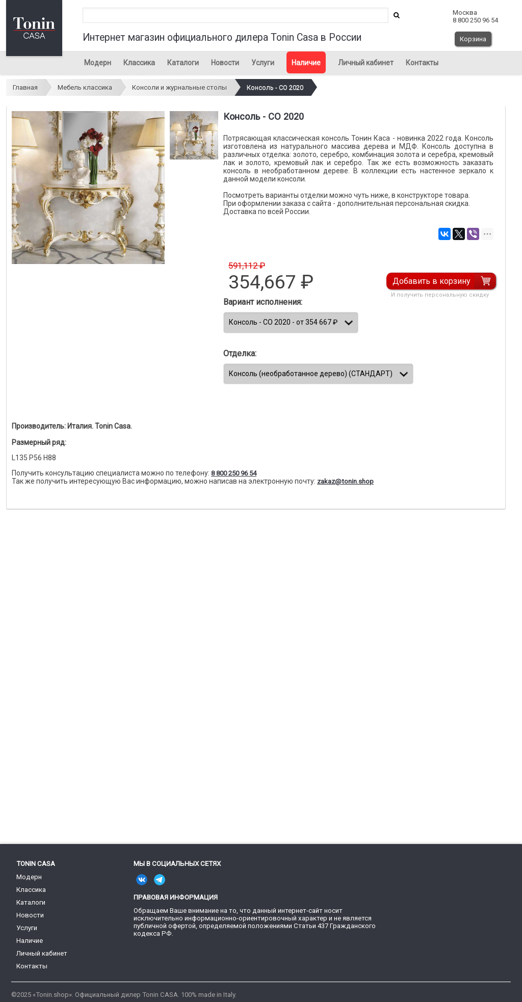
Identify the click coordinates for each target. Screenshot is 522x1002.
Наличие (306, 63)
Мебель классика (85, 87)
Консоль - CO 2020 (275, 87)
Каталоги (183, 63)
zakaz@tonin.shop (345, 481)
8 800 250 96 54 (233, 473)
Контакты (422, 63)
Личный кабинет (366, 63)
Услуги (262, 63)
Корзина (473, 39)
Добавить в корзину (432, 281)
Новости (225, 63)
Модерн (97, 63)
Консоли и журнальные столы (179, 87)
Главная (25, 87)
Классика (139, 63)
